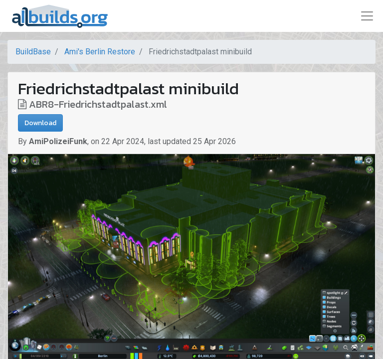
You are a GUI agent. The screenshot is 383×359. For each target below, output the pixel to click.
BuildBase (33, 51)
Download (40, 123)
